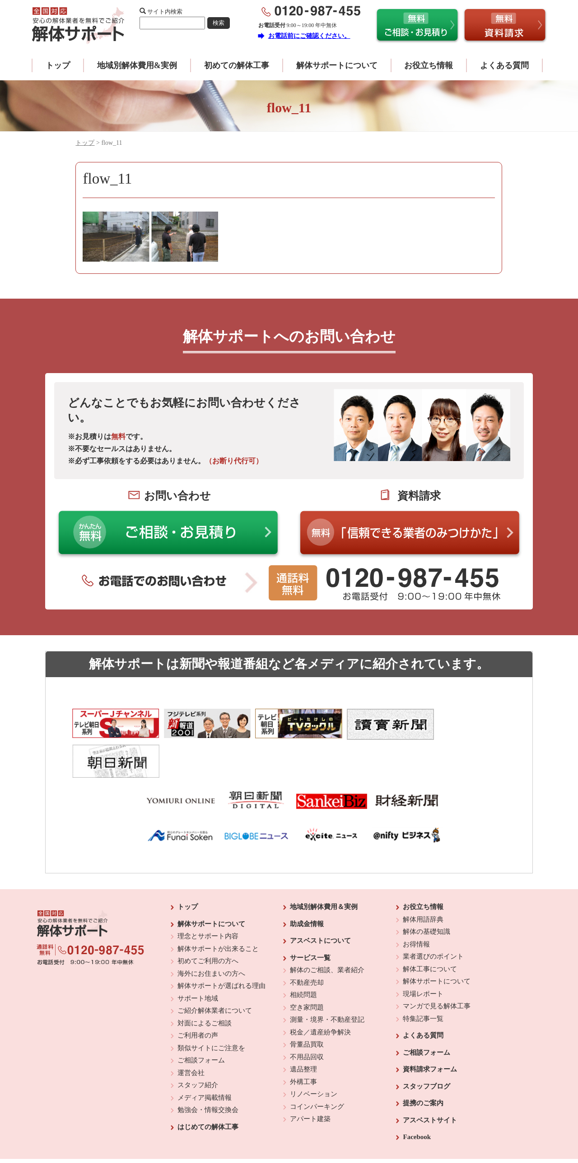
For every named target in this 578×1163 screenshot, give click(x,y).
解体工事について (430, 930)
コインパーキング (317, 1067)
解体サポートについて (337, 65)
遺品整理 (303, 1030)
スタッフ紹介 (197, 1046)
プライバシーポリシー (351, 1131)
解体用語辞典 (423, 880)
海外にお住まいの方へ (211, 934)
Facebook (417, 1098)
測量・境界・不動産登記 (327, 981)
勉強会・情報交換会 (207, 1071)
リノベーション (313, 1055)
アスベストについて (320, 902)
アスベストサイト (430, 1081)
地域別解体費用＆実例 (324, 868)
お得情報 (416, 905)
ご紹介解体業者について (214, 972)
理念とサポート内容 (207, 897)
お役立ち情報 (428, 65)
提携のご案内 (423, 1064)
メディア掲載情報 (204, 1058)
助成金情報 (307, 885)
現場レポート (423, 955)
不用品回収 (307, 1018)
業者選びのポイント (433, 918)
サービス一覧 (310, 919)
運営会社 (191, 1034)
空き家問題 (307, 968)
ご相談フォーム (201, 1021)
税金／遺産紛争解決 (320, 993)
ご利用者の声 (197, 997)
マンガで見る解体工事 (437, 967)
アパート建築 (310, 1080)
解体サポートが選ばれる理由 (221, 947)
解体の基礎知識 (426, 893)
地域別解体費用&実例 (137, 65)
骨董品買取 (307, 1006)
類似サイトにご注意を (211, 1009)
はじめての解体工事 (207, 1088)
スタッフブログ (426, 1047)
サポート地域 (197, 959)
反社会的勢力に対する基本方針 (282, 1131)
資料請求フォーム (430, 1030)
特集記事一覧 (423, 979)
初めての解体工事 (236, 65)
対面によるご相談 (204, 984)
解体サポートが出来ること (218, 910)
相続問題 (303, 956)
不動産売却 (307, 943)
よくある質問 (504, 65)
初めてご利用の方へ (207, 922)
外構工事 (303, 1043)
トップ (58, 65)
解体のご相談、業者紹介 (327, 931)
